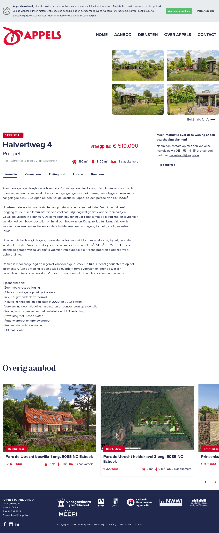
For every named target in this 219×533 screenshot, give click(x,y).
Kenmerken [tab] (33, 174)
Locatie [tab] (78, 174)
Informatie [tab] (10, 174)
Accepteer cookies (179, 11)
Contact (139, 524)
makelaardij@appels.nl (184, 155)
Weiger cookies (205, 11)
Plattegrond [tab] (57, 174)
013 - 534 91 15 (13, 511)
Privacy (84, 15)
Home (5, 161)
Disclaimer (125, 524)
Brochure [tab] (97, 174)
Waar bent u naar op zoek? (23, 161)
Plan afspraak (167, 164)
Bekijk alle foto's (198, 119)
